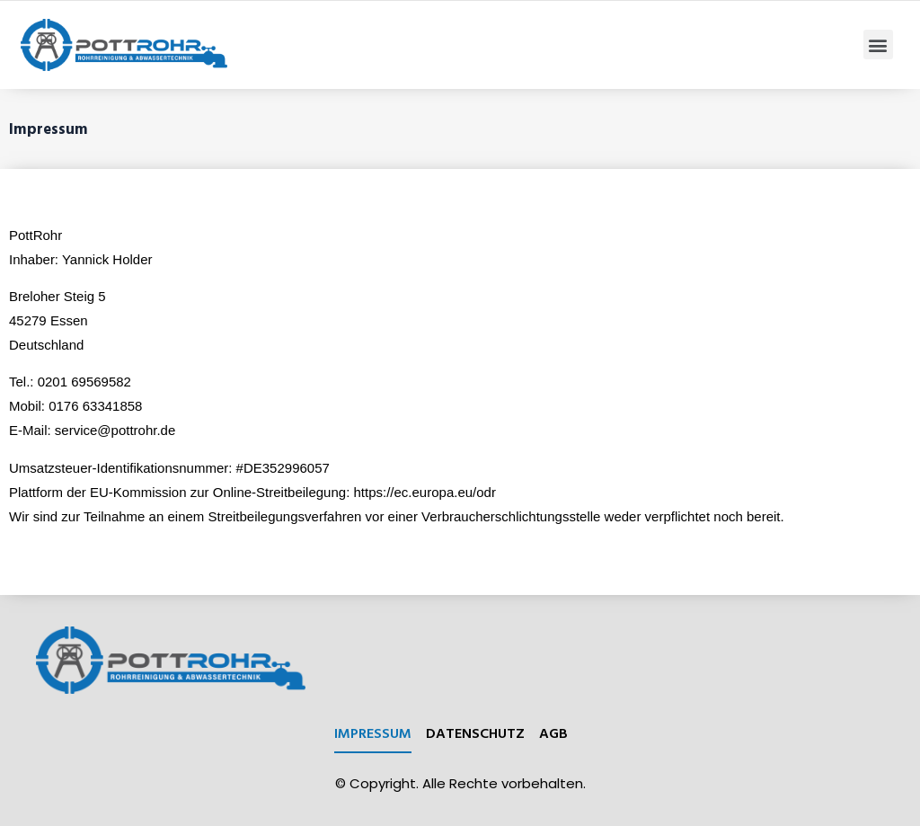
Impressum (372, 732)
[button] (878, 44)
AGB (553, 732)
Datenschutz (475, 732)
